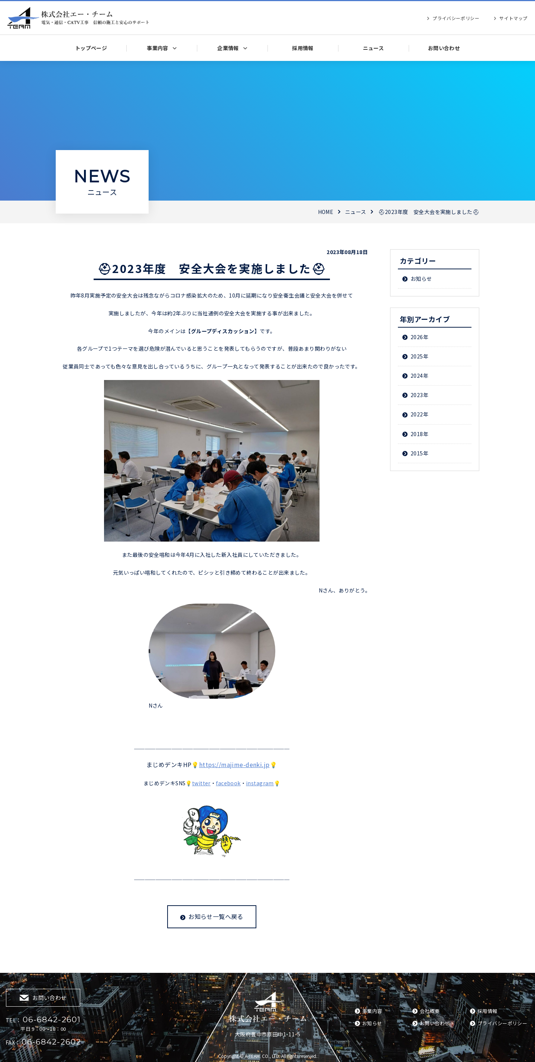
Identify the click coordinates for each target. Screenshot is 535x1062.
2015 (417, 453)
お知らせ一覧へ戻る (215, 916)
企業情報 (228, 48)
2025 (417, 356)
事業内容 (157, 48)
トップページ (91, 48)
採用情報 (303, 48)
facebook (228, 783)
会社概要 (430, 1010)
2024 (417, 375)
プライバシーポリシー (455, 18)
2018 (417, 434)
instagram (260, 783)
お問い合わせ (444, 48)
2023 (417, 395)
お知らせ (421, 278)
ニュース (373, 48)
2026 (417, 337)
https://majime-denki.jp (234, 764)
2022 (417, 414)
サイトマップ (513, 18)
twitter (201, 783)
